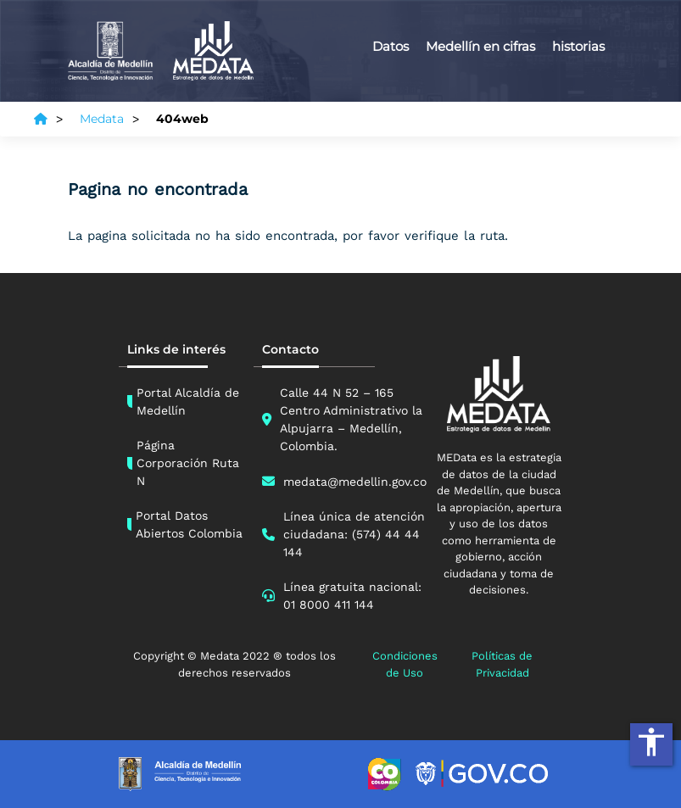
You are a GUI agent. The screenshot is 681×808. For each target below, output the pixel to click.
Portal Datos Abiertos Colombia (189, 524)
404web (182, 118)
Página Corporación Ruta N (188, 463)
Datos (390, 46)
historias (578, 46)
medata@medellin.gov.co (355, 481)
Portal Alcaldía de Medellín (188, 401)
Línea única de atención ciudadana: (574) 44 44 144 (354, 534)
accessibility (651, 742)
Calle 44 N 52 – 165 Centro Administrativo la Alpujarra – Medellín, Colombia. (351, 419)
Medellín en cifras (480, 46)
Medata (102, 118)
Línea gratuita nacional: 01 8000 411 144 (352, 595)
